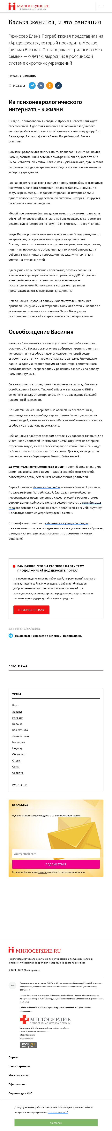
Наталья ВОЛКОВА (22, 76)
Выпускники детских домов (25, 628)
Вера (15, 705)
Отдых (16, 760)
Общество (18, 754)
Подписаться (56, 864)
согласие (42, 872)
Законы (17, 711)
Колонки (17, 724)
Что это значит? (58, 1112)
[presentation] (56, 853)
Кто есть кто (20, 730)
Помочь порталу (31, 610)
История (17, 717)
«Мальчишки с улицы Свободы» (66, 523)
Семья (16, 766)
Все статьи (19, 785)
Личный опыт (20, 736)
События (18, 773)
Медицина (18, 742)
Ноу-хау (17, 748)
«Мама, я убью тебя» (46, 487)
